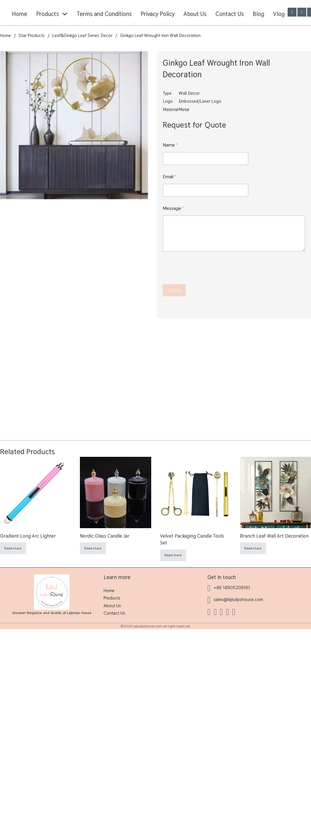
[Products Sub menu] (65, 14)
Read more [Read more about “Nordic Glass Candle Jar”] (92, 548)
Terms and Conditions (104, 14)
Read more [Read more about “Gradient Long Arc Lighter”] (13, 548)
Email (169, 176)
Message (173, 208)
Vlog (279, 14)
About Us (195, 14)
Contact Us (229, 14)
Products (47, 14)
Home (19, 14)
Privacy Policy (158, 14)
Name (170, 145)
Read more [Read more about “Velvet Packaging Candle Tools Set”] (173, 555)
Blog (258, 14)
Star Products (32, 35)
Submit (174, 290)
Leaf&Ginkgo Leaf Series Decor (82, 35)
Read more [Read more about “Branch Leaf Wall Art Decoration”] (253, 548)
